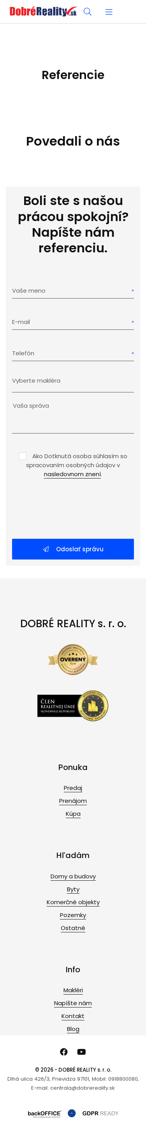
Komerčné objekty (73, 902)
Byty (73, 889)
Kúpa (73, 814)
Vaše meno (29, 290)
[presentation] (73, 509)
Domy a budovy (73, 876)
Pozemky (73, 915)
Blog (73, 1029)
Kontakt (73, 1016)
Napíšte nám (73, 1003)
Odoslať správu (73, 549)
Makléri (73, 990)
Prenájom (73, 801)
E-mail (21, 322)
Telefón (23, 353)
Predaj (73, 788)
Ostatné (73, 928)
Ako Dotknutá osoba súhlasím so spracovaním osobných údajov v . (76, 465)
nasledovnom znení (72, 474)
